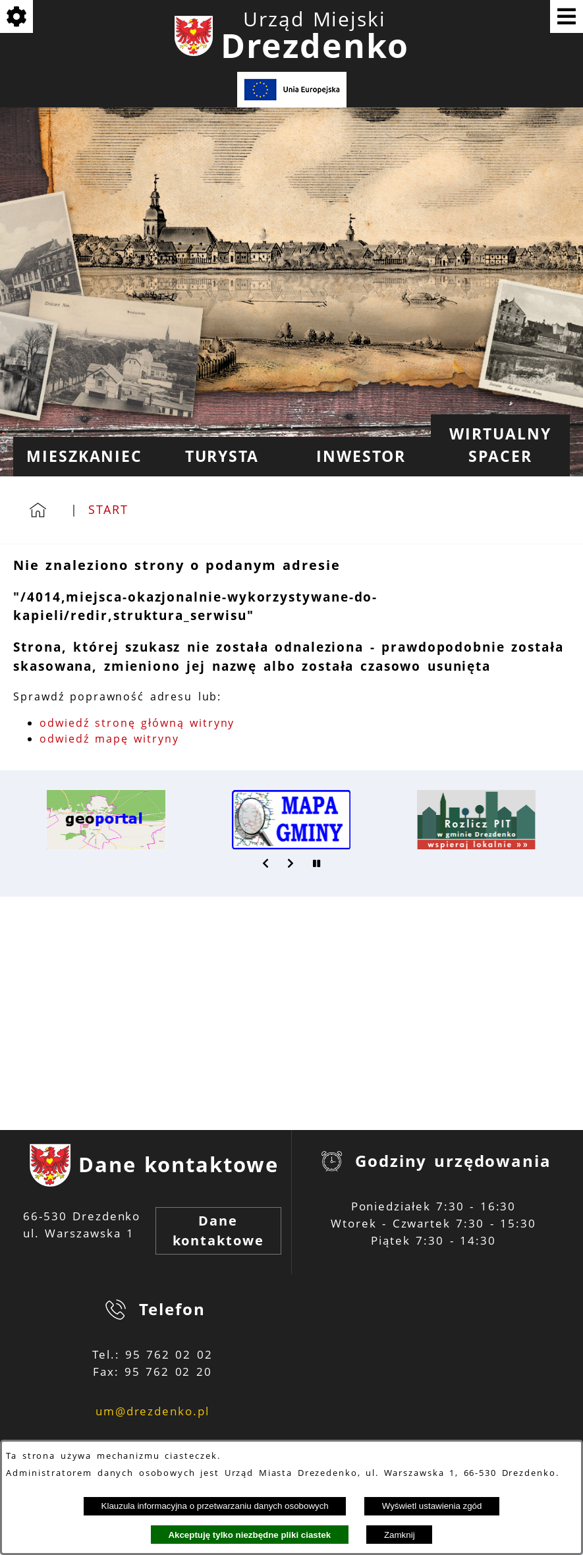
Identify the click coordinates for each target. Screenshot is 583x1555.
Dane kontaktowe (218, 1230)
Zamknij (399, 1535)
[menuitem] (82, 456)
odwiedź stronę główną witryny (137, 723)
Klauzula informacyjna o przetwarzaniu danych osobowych (215, 1506)
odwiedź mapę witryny (109, 738)
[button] (266, 863)
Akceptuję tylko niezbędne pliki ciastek (249, 1535)
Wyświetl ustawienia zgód (432, 1506)
